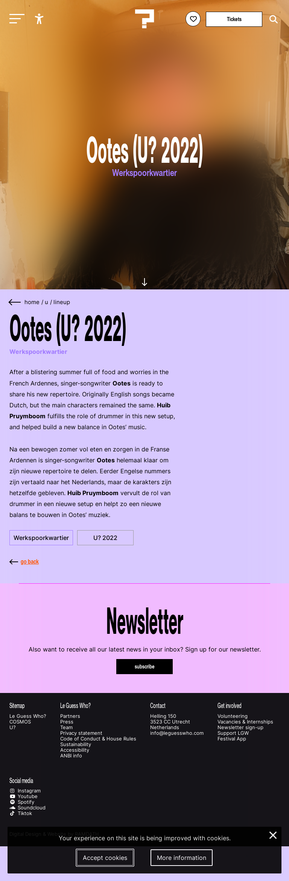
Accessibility (74, 750)
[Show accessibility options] (40, 19)
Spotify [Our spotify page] (21, 802)
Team (66, 727)
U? (12, 727)
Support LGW (233, 733)
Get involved (230, 705)
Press (66, 722)
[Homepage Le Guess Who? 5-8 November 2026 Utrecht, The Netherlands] (144, 18)
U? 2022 (105, 537)
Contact (158, 705)
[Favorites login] (193, 18)
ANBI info (71, 756)
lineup (61, 302)
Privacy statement (81, 733)
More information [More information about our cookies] (181, 857)
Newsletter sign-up (240, 727)
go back (24, 561)
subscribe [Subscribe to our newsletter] (145, 666)
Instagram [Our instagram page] (25, 791)
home (32, 302)
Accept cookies (105, 857)
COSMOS (20, 722)
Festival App (232, 739)
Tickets (234, 19)
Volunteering (233, 716)
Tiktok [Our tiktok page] (20, 813)
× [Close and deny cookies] (273, 834)
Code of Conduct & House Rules (98, 739)
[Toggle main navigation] (15, 19)
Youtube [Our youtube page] (23, 796)
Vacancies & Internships (245, 722)
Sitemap (17, 705)
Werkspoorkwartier (41, 537)
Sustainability (75, 744)
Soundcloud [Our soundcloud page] (27, 808)
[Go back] (15, 302)
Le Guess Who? (27, 716)
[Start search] (272, 19)
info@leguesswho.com (177, 733)
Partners (70, 716)
